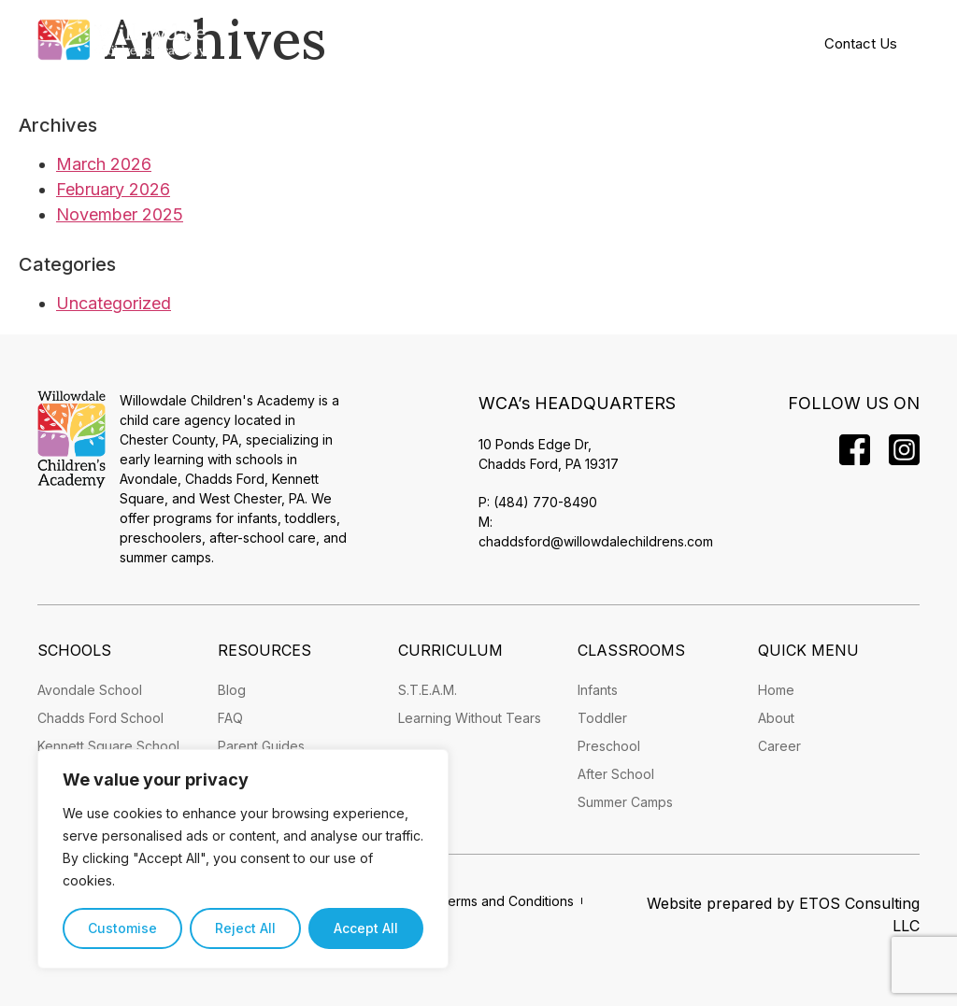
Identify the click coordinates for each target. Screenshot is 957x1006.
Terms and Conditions (506, 901)
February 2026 (113, 189)
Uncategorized (113, 303)
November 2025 (119, 214)
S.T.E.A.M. (427, 690)
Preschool (609, 746)
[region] (243, 859)
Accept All (366, 928)
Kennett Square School (108, 746)
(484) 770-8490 (545, 502)
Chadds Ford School (100, 718)
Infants (598, 690)
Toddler (602, 718)
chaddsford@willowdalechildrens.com (595, 541)
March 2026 (103, 164)
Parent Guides (261, 746)
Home (776, 690)
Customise (122, 928)
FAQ (230, 718)
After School (616, 774)
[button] (499, 42)
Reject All (245, 928)
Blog (232, 690)
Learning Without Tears (469, 718)
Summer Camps (625, 802)
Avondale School (89, 690)
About (776, 718)
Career (779, 746)
